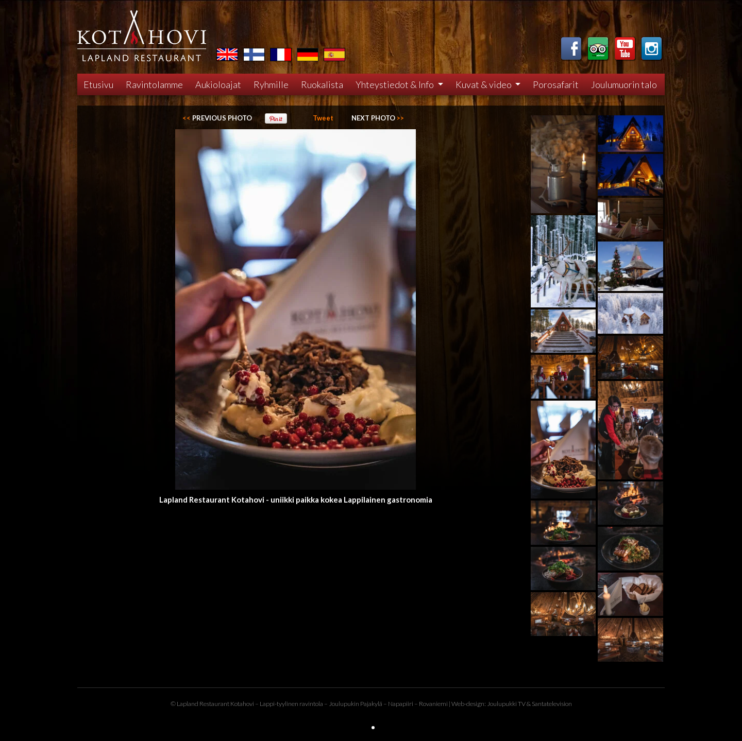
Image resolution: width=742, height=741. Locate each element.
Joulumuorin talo (624, 84)
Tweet (323, 118)
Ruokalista (322, 84)
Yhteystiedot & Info (395, 84)
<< (217, 118)
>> (377, 118)
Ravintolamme (154, 84)
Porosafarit (556, 84)
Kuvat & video (484, 84)
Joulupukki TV (506, 704)
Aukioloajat (218, 84)
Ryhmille (271, 84)
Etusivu (98, 84)
